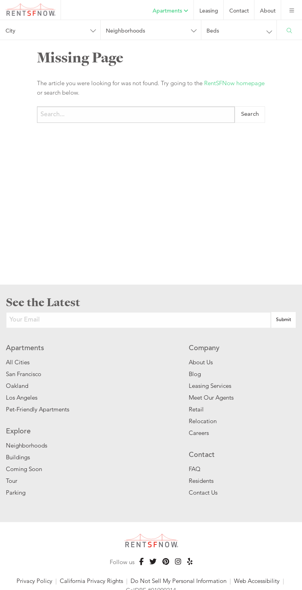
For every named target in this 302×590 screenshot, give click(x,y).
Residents (201, 480)
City (10, 31)
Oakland (17, 385)
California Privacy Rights (91, 581)
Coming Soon (24, 469)
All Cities (17, 362)
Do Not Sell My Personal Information (178, 581)
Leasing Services (210, 385)
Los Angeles (21, 397)
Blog (195, 374)
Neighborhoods (125, 31)
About (268, 11)
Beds (212, 31)
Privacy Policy (34, 581)
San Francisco (23, 374)
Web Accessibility (257, 581)
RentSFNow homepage (234, 83)
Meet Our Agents (211, 397)
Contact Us (203, 492)
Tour (11, 480)
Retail (196, 409)
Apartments (170, 11)
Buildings (18, 457)
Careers (199, 433)
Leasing (208, 11)
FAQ (195, 469)
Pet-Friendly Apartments (37, 409)
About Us (201, 362)
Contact (239, 11)
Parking (16, 492)
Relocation (203, 421)
